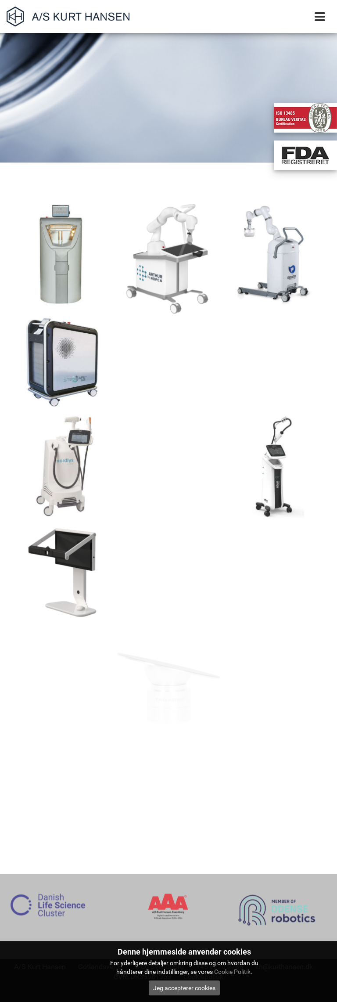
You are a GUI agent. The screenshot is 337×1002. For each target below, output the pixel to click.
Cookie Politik (232, 971)
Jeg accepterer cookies (184, 987)
